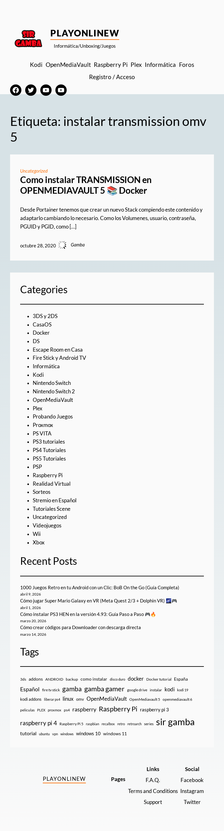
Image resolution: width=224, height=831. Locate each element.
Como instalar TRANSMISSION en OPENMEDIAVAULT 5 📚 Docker (86, 185)
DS (36, 341)
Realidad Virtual (51, 484)
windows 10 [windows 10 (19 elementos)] (88, 733)
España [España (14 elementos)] (181, 679)
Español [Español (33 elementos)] (30, 689)
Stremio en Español (54, 500)
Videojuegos (47, 525)
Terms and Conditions (153, 791)
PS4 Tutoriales (49, 450)
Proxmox (43, 425)
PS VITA (42, 433)
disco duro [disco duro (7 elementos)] (117, 679)
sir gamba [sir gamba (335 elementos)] (175, 721)
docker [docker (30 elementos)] (136, 678)
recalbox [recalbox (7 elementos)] (108, 724)
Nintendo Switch (52, 383)
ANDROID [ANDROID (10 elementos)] (54, 679)
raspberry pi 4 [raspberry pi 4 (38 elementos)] (38, 723)
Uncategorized (34, 171)
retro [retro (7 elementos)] (121, 724)
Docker (41, 333)
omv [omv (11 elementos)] (80, 699)
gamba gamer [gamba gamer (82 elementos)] (104, 688)
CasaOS (42, 324)
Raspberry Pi (48, 475)
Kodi (38, 375)
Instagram (192, 791)
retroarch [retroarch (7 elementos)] (134, 724)
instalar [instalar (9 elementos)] (156, 690)
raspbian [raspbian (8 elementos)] (92, 724)
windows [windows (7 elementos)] (67, 734)
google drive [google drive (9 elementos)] (137, 690)
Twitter (192, 802)
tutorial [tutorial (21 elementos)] (28, 733)
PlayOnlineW (84, 33)
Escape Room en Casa (58, 350)
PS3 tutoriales (49, 442)
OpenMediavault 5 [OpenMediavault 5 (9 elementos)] (144, 699)
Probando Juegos (53, 416)
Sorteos (41, 492)
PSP (37, 467)
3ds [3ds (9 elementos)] (23, 679)
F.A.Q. (153, 780)
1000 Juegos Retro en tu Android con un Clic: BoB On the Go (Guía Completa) (99, 587)
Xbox (39, 542)
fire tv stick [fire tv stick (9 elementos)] (51, 690)
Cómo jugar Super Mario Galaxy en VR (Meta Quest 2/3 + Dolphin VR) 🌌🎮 (98, 600)
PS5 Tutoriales (49, 459)
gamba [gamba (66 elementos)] (72, 689)
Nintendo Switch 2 (54, 391)
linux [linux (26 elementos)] (68, 698)
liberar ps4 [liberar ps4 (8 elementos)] (52, 699)
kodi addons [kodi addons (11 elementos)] (31, 699)
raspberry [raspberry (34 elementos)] (84, 709)
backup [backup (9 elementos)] (72, 679)
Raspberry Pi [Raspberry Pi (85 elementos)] (118, 708)
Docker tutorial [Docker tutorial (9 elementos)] (158, 679)
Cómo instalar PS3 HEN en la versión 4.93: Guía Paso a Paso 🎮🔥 (88, 614)
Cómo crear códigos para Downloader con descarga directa (80, 627)
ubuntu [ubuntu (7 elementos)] (44, 734)
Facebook (192, 780)
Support (153, 802)
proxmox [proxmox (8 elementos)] (54, 710)
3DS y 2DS (45, 316)
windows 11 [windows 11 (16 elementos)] (115, 733)
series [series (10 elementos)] (149, 723)
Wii (37, 534)
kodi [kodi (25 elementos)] (170, 689)
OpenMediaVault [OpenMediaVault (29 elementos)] (107, 698)
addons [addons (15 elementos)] (36, 679)
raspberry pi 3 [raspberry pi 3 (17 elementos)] (154, 709)
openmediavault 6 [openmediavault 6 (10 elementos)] (177, 699)
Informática (46, 366)
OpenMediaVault (53, 400)
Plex (37, 408)
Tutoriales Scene (51, 509)
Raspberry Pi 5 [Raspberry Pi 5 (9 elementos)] (71, 723)
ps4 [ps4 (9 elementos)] (67, 710)
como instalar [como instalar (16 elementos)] (94, 679)
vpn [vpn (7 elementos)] (55, 734)
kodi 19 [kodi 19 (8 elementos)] (182, 690)
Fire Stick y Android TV (59, 358)
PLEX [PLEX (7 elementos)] (41, 710)
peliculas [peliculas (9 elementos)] (27, 710)
